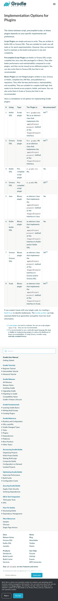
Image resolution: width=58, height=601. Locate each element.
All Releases (7, 382)
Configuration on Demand (12, 464)
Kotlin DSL (7, 543)
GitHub (32, 556)
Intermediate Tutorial (10, 371)
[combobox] (29, 351)
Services (6, 562)
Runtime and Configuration (13, 421)
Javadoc (6, 546)
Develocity (7, 553)
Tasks (5, 430)
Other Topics (7, 445)
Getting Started (8, 360)
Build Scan (8, 313)
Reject (6, 596)
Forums (32, 553)
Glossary (6, 524)
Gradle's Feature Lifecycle (12, 399)
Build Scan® (8, 556)
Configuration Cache (10, 481)
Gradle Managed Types (11, 427)
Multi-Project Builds (10, 455)
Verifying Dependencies (11, 492)
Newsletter (33, 540)
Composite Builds (9, 461)
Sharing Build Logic (10, 458)
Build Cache (7, 478)
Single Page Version (10, 527)
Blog (31, 537)
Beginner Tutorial (9, 368)
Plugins (5, 433)
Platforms (6, 439)
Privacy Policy (16, 586)
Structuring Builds (9, 511)
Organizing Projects (10, 453)
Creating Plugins (9, 413)
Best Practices (8, 442)
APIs (4, 503)
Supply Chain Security (11, 489)
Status (31, 546)
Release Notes (8, 385)
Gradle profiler (41, 313)
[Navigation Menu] (54, 4)
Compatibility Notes (10, 397)
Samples (6, 522)
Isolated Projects (9, 467)
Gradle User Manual (10, 357)
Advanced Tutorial (9, 374)
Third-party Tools (9, 500)
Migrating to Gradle (10, 394)
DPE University (35, 562)
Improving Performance (11, 475)
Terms (29, 571)
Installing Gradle (9, 388)
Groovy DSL (7, 540)
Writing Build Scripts (10, 410)
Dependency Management (12, 514)
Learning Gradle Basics (11, 408)
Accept (18, 596)
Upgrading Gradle (9, 391)
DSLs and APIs (8, 424)
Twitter (32, 543)
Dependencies (8, 436)
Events (32, 559)
